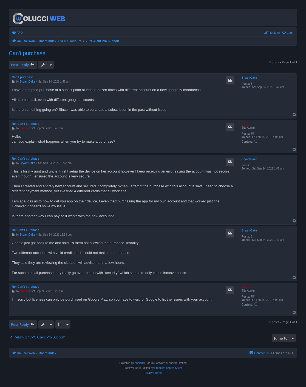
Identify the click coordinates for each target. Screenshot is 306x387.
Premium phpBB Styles (168, 367)
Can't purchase (27, 53)
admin (246, 124)
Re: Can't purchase (25, 123)
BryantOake (249, 77)
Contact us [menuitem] (259, 353)
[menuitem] (17, 32)
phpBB (139, 363)
